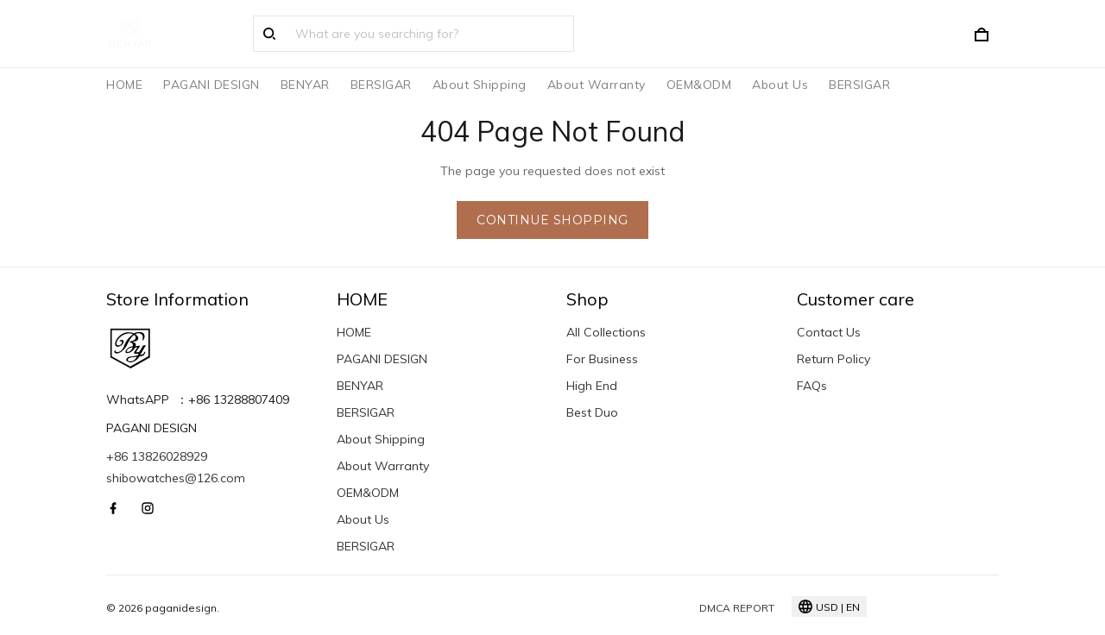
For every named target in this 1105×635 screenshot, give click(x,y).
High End (591, 385)
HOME (124, 84)
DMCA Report (736, 607)
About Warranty (596, 84)
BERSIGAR (381, 84)
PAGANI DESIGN (211, 84)
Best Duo (592, 412)
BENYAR (305, 84)
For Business (602, 359)
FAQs (812, 385)
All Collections (606, 332)
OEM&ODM (699, 84)
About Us (780, 84)
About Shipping (480, 84)
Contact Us (829, 332)
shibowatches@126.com (175, 478)
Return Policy (833, 359)
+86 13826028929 (156, 456)
